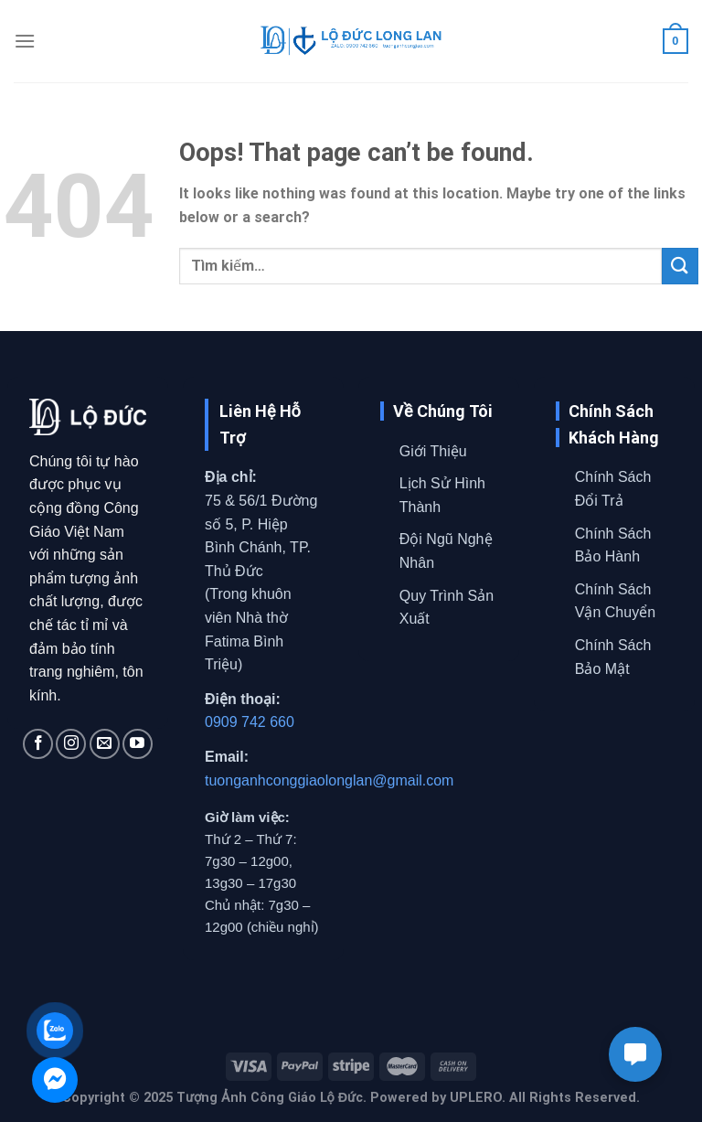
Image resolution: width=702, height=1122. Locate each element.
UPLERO (476, 1098)
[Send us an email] (105, 744)
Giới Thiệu (433, 451)
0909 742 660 (249, 722)
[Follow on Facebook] (38, 744)
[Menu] (25, 40)
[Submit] (680, 265)
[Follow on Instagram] (71, 744)
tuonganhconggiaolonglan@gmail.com (329, 780)
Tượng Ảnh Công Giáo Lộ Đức (269, 1098)
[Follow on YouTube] (137, 744)
